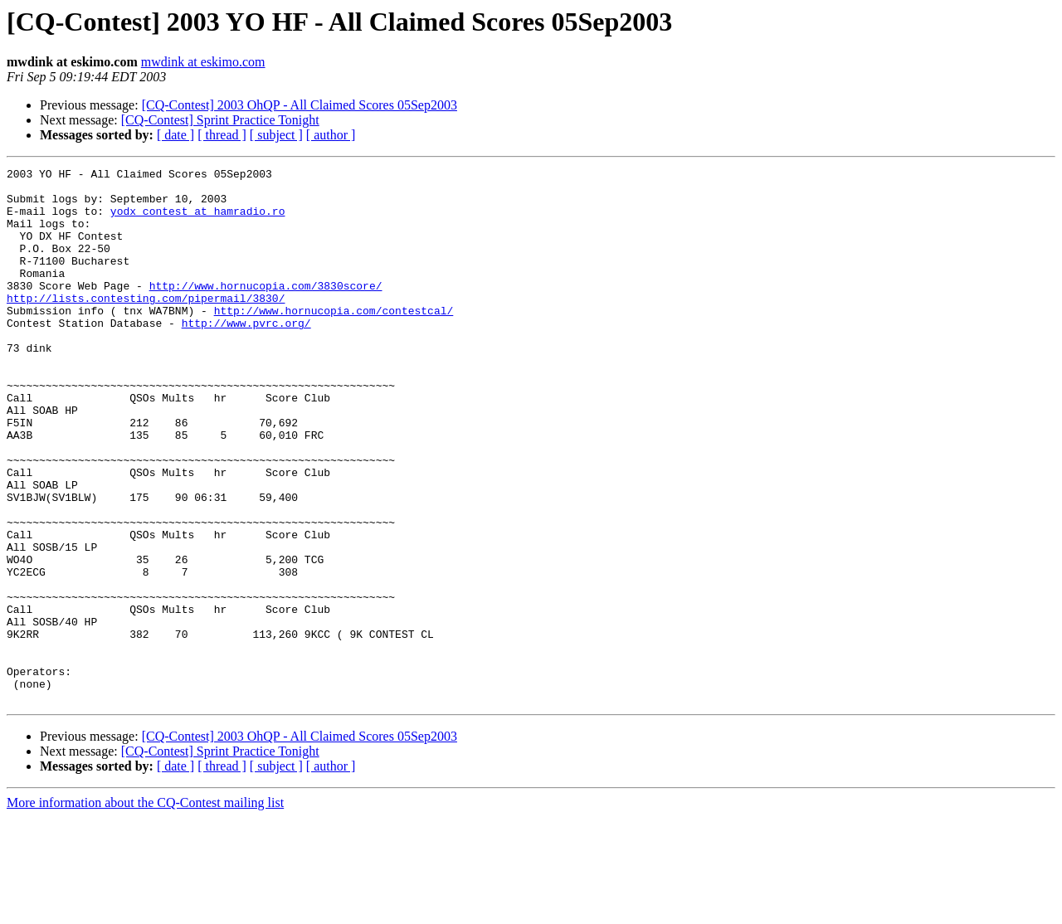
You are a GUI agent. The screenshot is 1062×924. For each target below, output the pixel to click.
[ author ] (331, 135)
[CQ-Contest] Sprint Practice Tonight (220, 120)
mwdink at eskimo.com (203, 62)
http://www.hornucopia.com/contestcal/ (334, 340)
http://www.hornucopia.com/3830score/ (265, 310)
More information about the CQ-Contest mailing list (145, 909)
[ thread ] (221, 135)
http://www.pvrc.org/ (246, 355)
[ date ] (175, 135)
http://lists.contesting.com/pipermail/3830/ (146, 325)
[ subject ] (276, 135)
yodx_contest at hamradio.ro (197, 220)
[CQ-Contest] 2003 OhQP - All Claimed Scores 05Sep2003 (299, 105)
